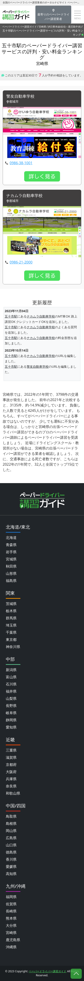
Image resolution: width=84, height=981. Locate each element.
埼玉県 (11, 625)
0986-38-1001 (21, 162)
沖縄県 (11, 946)
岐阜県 (11, 712)
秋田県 (11, 566)
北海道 (11, 537)
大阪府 (11, 771)
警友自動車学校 (20, 96)
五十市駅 (11, 316)
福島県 (11, 580)
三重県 (11, 750)
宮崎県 (42, 26)
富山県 (11, 676)
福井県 (11, 691)
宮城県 (11, 559)
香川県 (11, 859)
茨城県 (11, 603)
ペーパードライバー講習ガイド (19, 26)
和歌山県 (13, 793)
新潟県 (11, 669)
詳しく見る (42, 176)
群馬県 (11, 618)
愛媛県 (11, 866)
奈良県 (11, 786)
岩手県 (11, 551)
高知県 (11, 873)
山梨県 (11, 698)
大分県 (11, 925)
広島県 (11, 837)
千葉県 (11, 632)
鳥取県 (11, 816)
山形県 (11, 573)
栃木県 (11, 610)
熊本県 (11, 918)
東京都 (11, 639)
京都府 (11, 764)
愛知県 (11, 727)
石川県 (11, 684)
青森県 (11, 544)
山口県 (11, 845)
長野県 (11, 705)
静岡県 (11, 719)
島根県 (11, 823)
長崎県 (11, 911)
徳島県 (11, 852)
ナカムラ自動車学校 (24, 195)
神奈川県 (13, 646)
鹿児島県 (13, 939)
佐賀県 (11, 903)
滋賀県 (11, 757)
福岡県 (11, 896)
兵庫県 (11, 778)
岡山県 (11, 830)
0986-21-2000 (21, 262)
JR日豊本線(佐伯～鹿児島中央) (64, 26)
